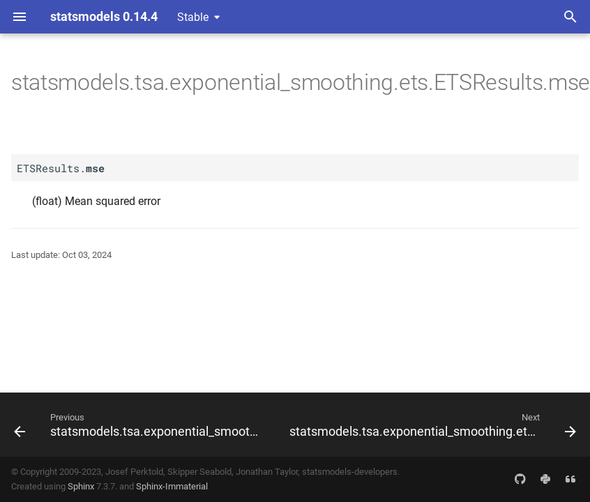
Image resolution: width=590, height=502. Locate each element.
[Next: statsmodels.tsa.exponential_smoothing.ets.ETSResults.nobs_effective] (431, 424)
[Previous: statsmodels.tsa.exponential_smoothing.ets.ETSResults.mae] (139, 424)
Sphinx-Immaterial (172, 486)
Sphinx (81, 486)
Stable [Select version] (193, 17)
